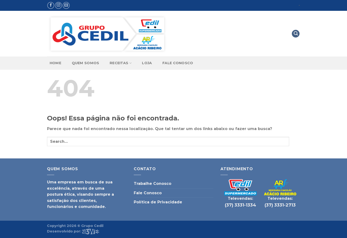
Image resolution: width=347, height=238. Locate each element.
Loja (147, 63)
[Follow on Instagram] (58, 5)
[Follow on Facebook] (50, 5)
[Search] (296, 34)
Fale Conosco (177, 63)
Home (55, 63)
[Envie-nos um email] (66, 5)
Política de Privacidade (158, 202)
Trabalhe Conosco (152, 183)
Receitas (121, 63)
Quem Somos (85, 63)
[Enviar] (295, 141)
